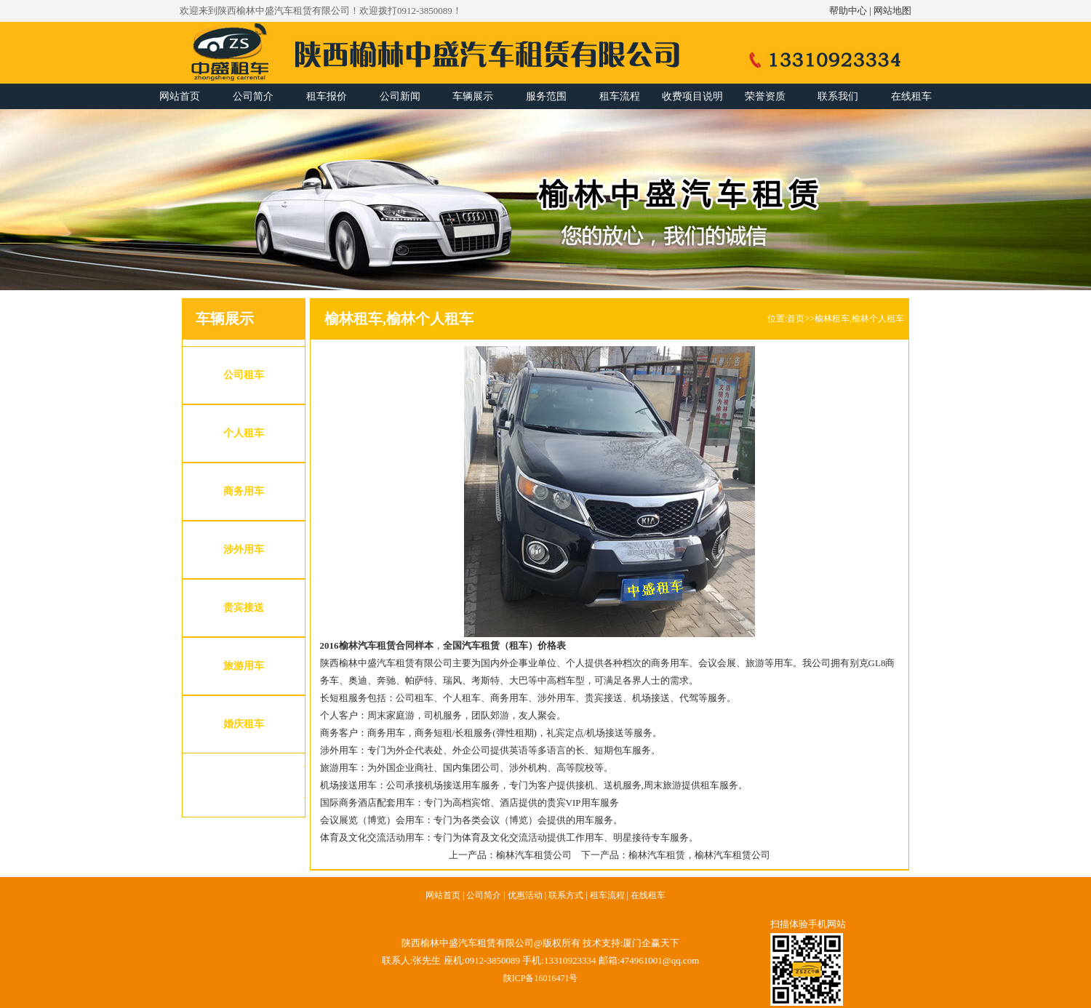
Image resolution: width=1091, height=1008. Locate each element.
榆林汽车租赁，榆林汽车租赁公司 (699, 854)
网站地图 (892, 10)
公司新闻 (400, 96)
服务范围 (546, 96)
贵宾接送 (243, 607)
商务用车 (243, 491)
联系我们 (838, 96)
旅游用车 (243, 665)
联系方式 (565, 895)
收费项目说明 (692, 96)
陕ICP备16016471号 (540, 978)
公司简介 (253, 96)
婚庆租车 (243, 724)
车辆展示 (472, 96)
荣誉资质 (765, 96)
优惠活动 (525, 895)
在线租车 (911, 96)
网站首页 (179, 96)
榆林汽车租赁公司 (534, 854)
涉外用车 (243, 549)
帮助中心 (848, 10)
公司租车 (243, 374)
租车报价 (326, 96)
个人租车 (243, 433)
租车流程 (619, 96)
